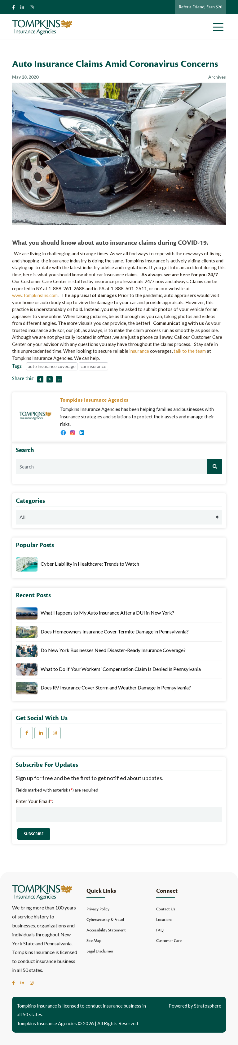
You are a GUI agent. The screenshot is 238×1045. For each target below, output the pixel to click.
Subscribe (34, 833)
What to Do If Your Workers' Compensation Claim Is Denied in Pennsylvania (121, 669)
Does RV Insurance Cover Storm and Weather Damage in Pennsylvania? (116, 687)
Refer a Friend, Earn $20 (200, 7)
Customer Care (169, 940)
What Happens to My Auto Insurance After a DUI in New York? (107, 612)
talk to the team (190, 351)
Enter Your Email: (34, 801)
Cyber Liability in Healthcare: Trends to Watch (90, 564)
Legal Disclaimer (99, 951)
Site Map (93, 940)
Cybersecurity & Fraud (105, 919)
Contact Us (165, 909)
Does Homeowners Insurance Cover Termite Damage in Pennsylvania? (115, 631)
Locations (164, 919)
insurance (139, 351)
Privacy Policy (97, 909)
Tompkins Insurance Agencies (94, 400)
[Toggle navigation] (219, 27)
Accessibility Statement (106, 930)
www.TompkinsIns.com (35, 295)
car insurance (93, 366)
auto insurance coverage (52, 366)
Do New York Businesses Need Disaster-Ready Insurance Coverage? (113, 650)
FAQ (160, 930)
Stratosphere (207, 1005)
